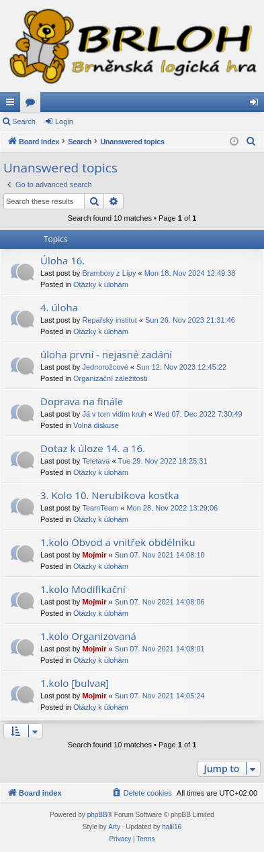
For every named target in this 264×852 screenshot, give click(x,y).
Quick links (12, 104)
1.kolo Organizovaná (88, 636)
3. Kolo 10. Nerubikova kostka (109, 495)
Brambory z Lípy (109, 273)
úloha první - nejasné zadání (106, 354)
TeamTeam (100, 508)
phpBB (97, 814)
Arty (114, 827)
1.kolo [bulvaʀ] (74, 683)
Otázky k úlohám (100, 284)
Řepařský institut (109, 320)
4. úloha (59, 307)
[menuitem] (251, 141)
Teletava (95, 461)
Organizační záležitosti (110, 378)
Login (64, 121)
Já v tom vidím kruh (114, 414)
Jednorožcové (105, 367)
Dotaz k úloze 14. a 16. (92, 448)
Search (24, 121)
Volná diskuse (96, 425)
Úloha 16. (62, 260)
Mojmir (94, 555)
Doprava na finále (81, 401)
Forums (33, 104)
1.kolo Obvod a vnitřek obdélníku (117, 542)
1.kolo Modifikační (83, 589)
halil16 (171, 827)
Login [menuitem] (257, 104)
